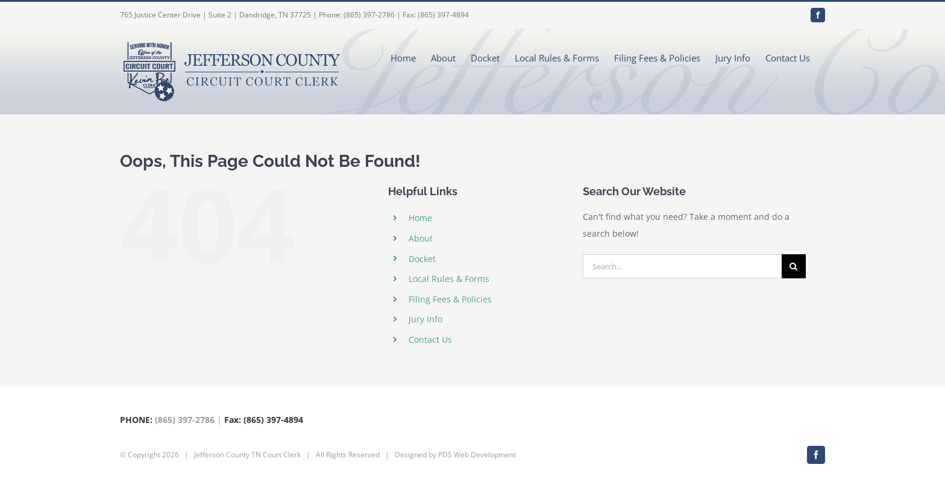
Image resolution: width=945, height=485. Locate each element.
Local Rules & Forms (449, 278)
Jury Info (425, 319)
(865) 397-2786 (185, 419)
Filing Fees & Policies (450, 299)
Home (420, 218)
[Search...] (682, 266)
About (421, 238)
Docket (422, 258)
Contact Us (430, 339)
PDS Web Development (477, 454)
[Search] (794, 266)
